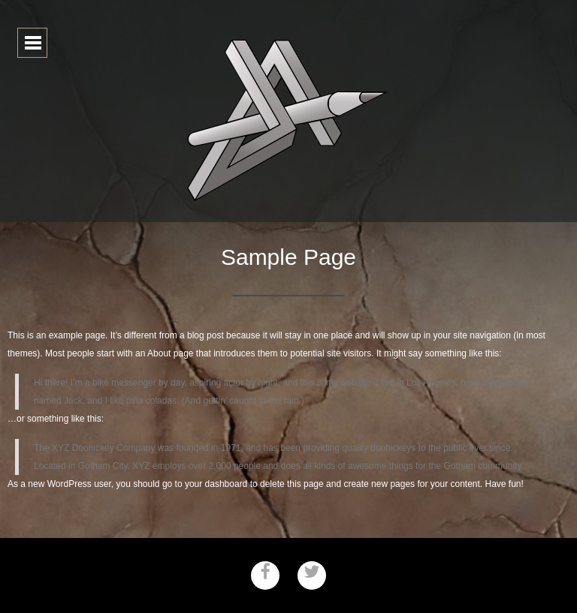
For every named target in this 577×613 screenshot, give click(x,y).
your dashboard (216, 484)
